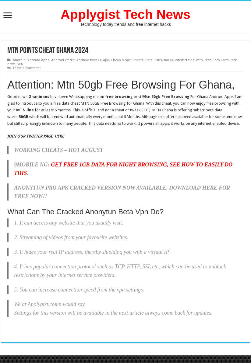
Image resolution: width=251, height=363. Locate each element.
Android (19, 60)
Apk (106, 60)
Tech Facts (221, 60)
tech (208, 60)
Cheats (138, 60)
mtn (199, 60)
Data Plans (153, 60)
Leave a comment (27, 68)
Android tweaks (88, 60)
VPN (20, 64)
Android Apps (38, 60)
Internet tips (184, 60)
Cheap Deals (121, 60)
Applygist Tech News (125, 14)
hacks (168, 60)
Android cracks (63, 60)
